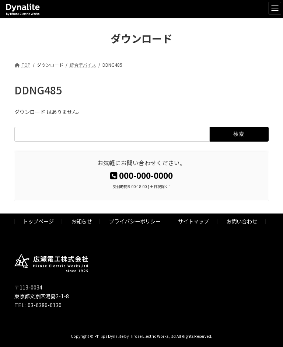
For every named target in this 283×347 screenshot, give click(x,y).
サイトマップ (193, 221)
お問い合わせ (241, 221)
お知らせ (81, 221)
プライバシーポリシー (135, 221)
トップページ (38, 221)
